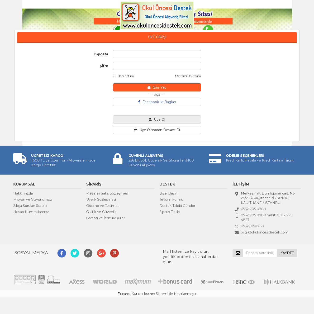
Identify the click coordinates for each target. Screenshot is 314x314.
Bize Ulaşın (168, 193)
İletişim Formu (171, 199)
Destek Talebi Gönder (177, 206)
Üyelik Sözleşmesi (101, 199)
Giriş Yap (157, 87)
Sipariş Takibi (169, 212)
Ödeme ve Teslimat (102, 206)
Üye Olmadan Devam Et (157, 130)
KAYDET (287, 253)
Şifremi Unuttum (188, 76)
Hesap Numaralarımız (31, 212)
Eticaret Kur (127, 294)
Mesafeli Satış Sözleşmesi (107, 193)
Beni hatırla (123, 76)
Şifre (104, 66)
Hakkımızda (23, 193)
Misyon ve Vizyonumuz (32, 199)
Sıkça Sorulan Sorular (30, 206)
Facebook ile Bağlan (157, 102)
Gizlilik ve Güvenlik (101, 212)
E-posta (101, 54)
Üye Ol (157, 119)
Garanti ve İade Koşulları (105, 218)
